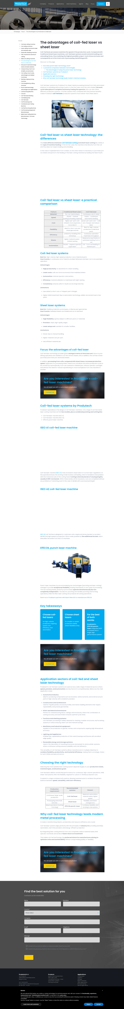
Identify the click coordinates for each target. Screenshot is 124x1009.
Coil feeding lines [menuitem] (25, 97)
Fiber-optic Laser (52, 977)
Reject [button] (88, 1004)
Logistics (80, 977)
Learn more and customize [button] (31, 1004)
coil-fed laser (58, 94)
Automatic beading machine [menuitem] (29, 52)
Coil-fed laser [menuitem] (24, 100)
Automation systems (53, 980)
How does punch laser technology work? (57, 66)
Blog (87, 4)
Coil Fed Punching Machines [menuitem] (28, 108)
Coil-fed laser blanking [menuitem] (27, 95)
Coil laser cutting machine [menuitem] (28, 44)
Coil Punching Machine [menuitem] (27, 91)
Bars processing (82, 984)
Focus (92, 4)
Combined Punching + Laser (55, 979)
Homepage (17, 31)
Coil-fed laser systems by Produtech (55, 72)
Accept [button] (99, 1004)
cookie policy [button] (63, 995)
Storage (80, 979)
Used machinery (71, 4)
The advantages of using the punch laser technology (63, 70)
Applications (60, 4)
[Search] (108, 4)
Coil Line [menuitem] (23, 93)
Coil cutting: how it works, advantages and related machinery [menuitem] (27, 75)
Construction (81, 976)
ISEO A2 (42, 534)
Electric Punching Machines (55, 976)
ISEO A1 (58, 473)
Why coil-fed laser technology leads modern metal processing (64, 78)
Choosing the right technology (53, 76)
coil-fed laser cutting (70, 143)
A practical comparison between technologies (59, 68)
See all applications (83, 985)
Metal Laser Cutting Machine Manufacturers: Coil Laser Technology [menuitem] (28, 116)
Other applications (82, 982)
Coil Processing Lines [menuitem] (26, 102)
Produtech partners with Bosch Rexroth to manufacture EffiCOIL (70, 597)
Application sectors (49, 74)
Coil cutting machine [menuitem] (26, 46)
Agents (81, 4)
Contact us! (50, 392)
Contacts (101, 4)
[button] (102, 990)
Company (43, 4)
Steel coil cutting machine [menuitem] (28, 58)
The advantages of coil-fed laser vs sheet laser (38, 31)
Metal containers (82, 980)
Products (51, 4)
